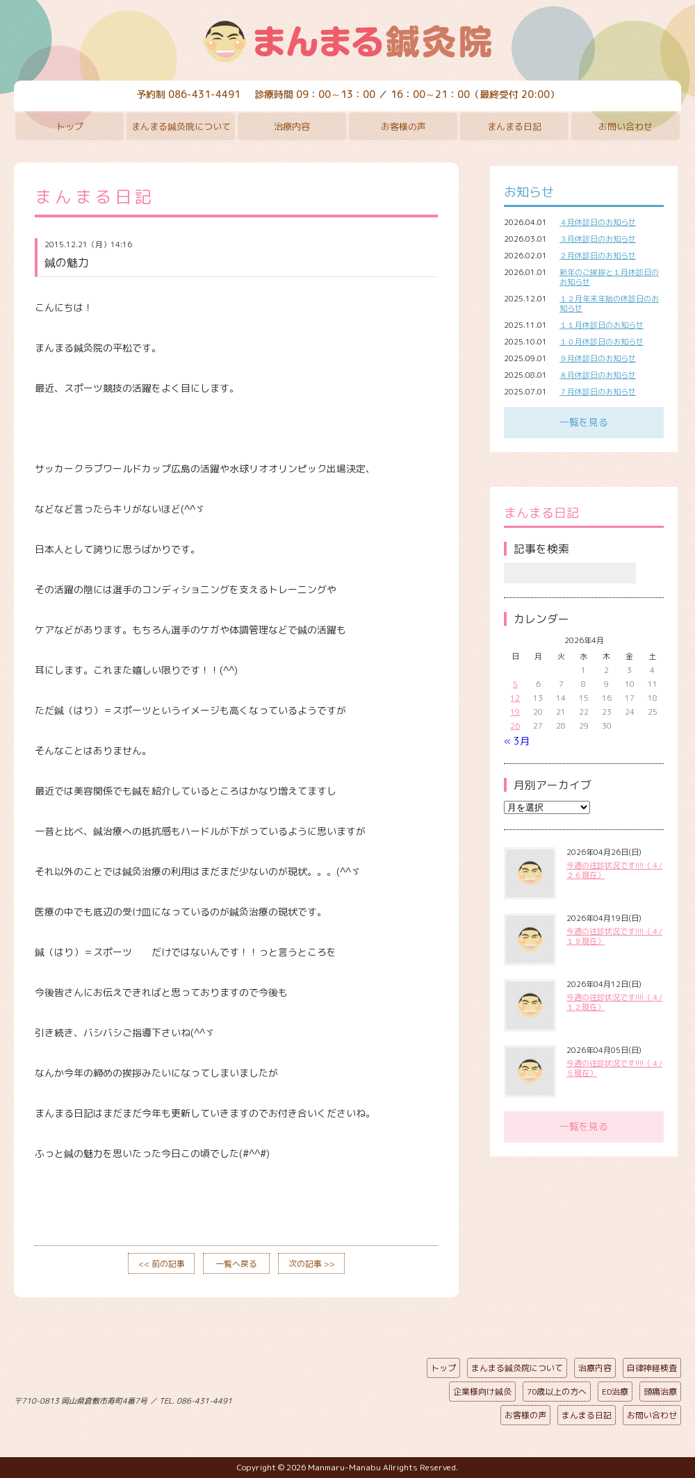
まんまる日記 (514, 126)
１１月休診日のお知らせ (601, 325)
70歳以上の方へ (557, 1391)
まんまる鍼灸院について (181, 126)
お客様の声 (403, 126)
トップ (69, 126)
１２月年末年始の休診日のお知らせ (609, 303)
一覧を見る (583, 422)
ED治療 (615, 1391)
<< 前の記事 (161, 1264)
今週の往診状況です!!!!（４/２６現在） (614, 870)
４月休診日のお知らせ (597, 222)
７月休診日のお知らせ (597, 391)
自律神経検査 (652, 1368)
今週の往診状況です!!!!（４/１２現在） (614, 1002)
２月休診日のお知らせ (597, 255)
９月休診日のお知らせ (597, 358)
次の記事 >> (311, 1264)
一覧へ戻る (236, 1264)
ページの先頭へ (337, 1398)
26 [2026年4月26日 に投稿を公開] (515, 725)
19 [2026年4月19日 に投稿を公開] (515, 711)
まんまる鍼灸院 (347, 42)
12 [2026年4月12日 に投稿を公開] (515, 698)
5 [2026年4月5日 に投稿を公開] (515, 684)
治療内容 (292, 126)
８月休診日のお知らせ (597, 375)
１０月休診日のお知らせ (601, 341)
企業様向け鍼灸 (482, 1391)
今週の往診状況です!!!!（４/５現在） (614, 1068)
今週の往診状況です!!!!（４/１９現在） (614, 936)
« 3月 (517, 740)
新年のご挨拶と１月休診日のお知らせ (609, 277)
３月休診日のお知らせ (597, 238)
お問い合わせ (625, 126)
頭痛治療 (660, 1391)
